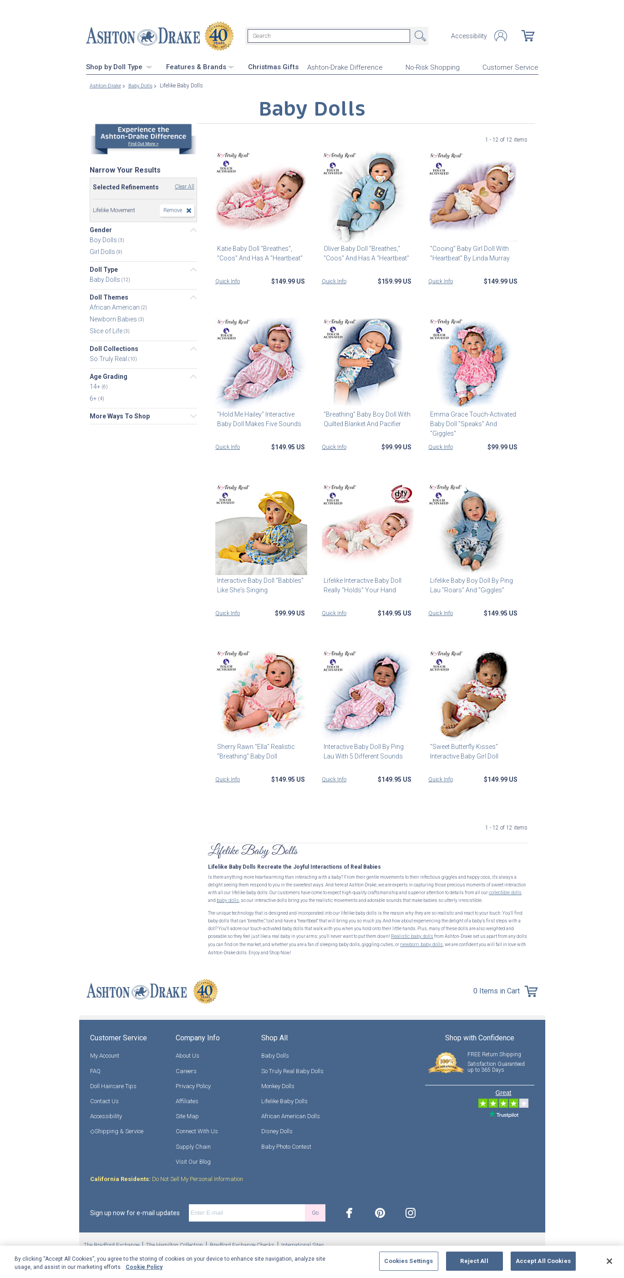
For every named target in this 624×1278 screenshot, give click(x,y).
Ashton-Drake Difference (345, 66)
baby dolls (227, 899)
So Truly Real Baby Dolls (292, 1068)
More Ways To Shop (120, 415)
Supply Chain (193, 1144)
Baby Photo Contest (286, 1144)
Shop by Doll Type (119, 66)
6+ (94, 397)
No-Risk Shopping (433, 66)
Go (315, 1210)
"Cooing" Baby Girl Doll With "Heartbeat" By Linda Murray (468, 252)
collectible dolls (505, 891)
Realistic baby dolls (411, 934)
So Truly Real (109, 358)
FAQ (95, 1068)
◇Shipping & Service (116, 1128)
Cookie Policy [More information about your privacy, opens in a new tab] (144, 1267)
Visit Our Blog (193, 1159)
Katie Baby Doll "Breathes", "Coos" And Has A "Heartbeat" (258, 252)
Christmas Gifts (273, 66)
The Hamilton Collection (174, 1243)
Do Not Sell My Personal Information (166, 1176)
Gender (101, 229)
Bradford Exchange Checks (242, 1243)
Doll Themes (109, 296)
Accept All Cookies (543, 1261)
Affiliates (187, 1098)
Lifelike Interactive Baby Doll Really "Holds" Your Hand (361, 584)
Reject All (474, 1261)
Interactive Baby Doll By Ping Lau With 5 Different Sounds (362, 750)
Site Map (187, 1113)
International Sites (302, 1243)
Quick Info (227, 280)
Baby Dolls (106, 278)
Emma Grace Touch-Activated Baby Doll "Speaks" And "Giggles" (471, 423)
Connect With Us (197, 1128)
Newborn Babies (114, 318)
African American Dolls (290, 1113)
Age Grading (108, 375)
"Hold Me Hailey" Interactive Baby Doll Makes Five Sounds (257, 418)
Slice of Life (107, 330)
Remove (172, 209)
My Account (104, 1053)
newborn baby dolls (420, 942)
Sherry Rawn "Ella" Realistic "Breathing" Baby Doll (254, 750)
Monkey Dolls (277, 1083)
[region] (312, 1262)
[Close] (609, 1261)
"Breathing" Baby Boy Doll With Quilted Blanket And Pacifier (365, 418)
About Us (187, 1053)
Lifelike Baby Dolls (284, 1098)
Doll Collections (114, 348)
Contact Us (104, 1098)
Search (419, 35)
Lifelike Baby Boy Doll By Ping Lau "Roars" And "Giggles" (469, 584)
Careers (186, 1068)
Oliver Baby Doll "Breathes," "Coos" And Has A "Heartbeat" (364, 252)
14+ (96, 385)
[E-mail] (247, 1210)
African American (115, 306)
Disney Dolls (277, 1128)
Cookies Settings (408, 1261)
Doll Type (104, 268)
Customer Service (510, 66)
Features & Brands (200, 66)
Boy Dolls (104, 239)
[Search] (329, 35)
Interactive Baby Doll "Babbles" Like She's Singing (258, 584)
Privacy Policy (193, 1083)
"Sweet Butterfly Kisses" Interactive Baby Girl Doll (462, 750)
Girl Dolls (103, 251)
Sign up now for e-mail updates (135, 1210)
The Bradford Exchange (111, 1243)
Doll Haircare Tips (113, 1083)
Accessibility (469, 35)
